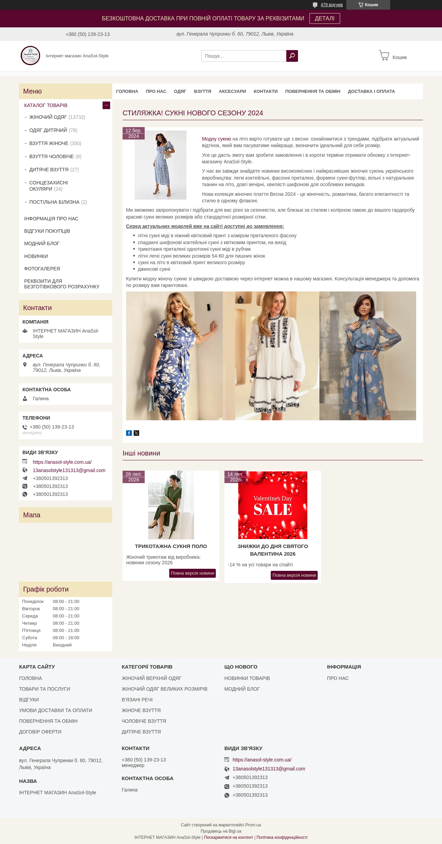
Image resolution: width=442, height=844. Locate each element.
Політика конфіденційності (282, 837)
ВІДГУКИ (29, 699)
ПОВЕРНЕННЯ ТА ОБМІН (312, 91)
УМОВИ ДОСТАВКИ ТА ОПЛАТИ (55, 710)
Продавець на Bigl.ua (221, 831)
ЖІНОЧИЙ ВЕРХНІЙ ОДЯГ (151, 678)
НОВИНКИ (36, 256)
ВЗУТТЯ (202, 91)
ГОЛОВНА (127, 91)
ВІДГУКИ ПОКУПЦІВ (47, 231)
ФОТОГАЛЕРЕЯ (42, 268)
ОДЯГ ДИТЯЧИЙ (48, 130)
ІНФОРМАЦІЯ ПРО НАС (51, 218)
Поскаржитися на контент (228, 837)
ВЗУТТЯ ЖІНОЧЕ (48, 143)
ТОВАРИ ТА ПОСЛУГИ (44, 689)
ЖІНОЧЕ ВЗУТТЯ (141, 710)
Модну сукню (217, 139)
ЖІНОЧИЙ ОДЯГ (48, 117)
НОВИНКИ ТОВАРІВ (247, 678)
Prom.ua (253, 825)
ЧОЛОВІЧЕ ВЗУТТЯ (144, 721)
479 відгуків (332, 4)
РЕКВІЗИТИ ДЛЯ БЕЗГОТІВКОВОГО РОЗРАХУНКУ (61, 283)
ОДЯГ (180, 91)
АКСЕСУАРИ (232, 91)
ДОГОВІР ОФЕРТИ (40, 732)
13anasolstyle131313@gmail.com (69, 470)
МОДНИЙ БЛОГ (42, 243)
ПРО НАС (156, 91)
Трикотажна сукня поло (171, 546)
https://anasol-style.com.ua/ (62, 462)
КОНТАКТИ (266, 91)
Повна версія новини (192, 573)
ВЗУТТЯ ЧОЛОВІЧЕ (51, 156)
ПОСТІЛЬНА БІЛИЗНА (54, 202)
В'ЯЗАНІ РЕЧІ (137, 699)
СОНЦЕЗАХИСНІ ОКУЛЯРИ (48, 186)
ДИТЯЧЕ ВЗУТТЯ (48, 169)
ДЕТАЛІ (325, 18)
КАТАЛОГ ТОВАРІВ (45, 105)
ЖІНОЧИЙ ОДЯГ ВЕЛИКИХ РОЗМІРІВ (164, 689)
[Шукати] (292, 56)
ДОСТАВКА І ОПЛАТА (371, 91)
